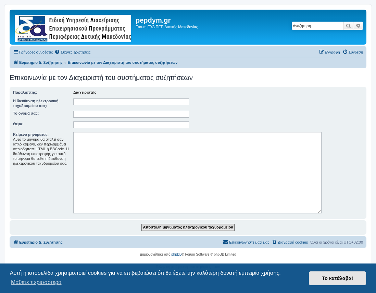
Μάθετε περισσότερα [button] (36, 282)
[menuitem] (72, 52)
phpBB (176, 254)
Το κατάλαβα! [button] (337, 278)
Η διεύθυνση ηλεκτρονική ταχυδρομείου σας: (36, 103)
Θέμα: (18, 124)
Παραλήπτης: (25, 92)
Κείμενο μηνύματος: (31, 134)
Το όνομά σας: (26, 113)
